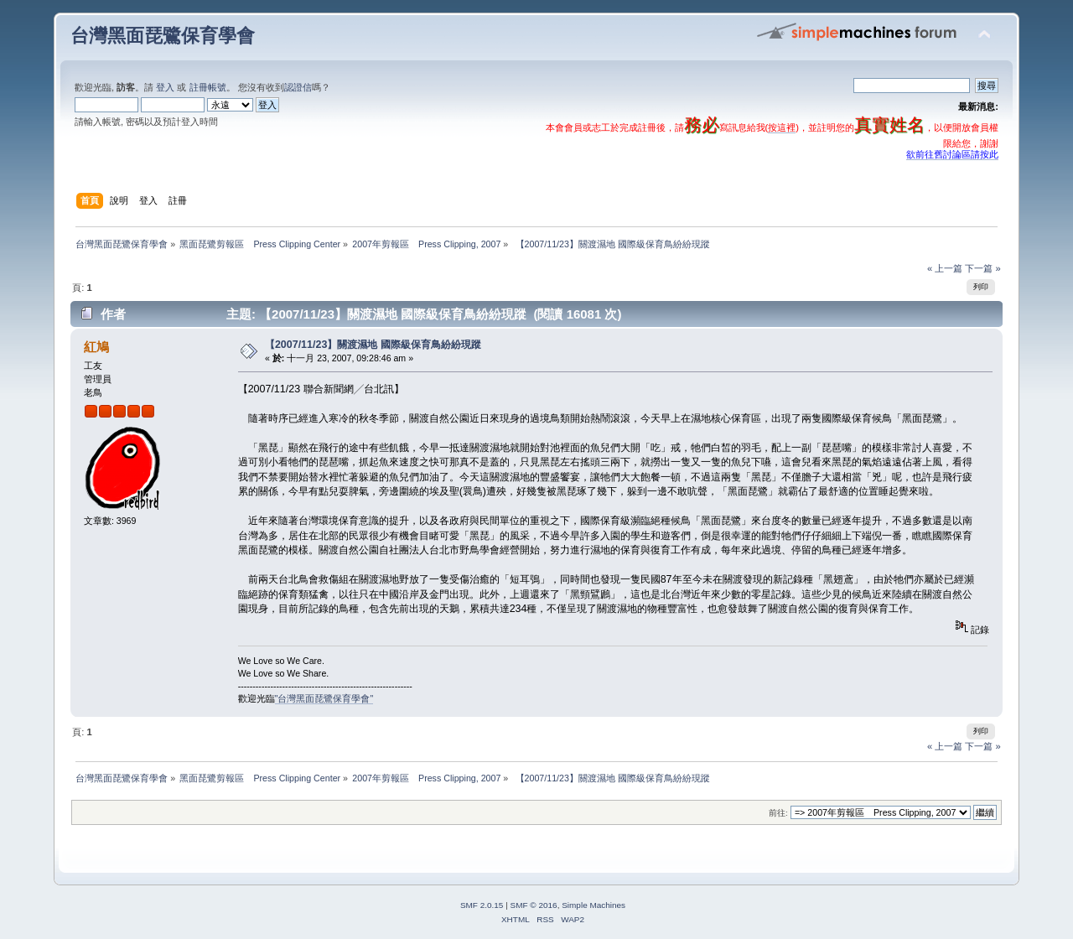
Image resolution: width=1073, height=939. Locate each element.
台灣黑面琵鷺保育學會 (162, 35)
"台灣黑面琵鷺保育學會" (324, 698)
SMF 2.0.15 (482, 905)
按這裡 (782, 127)
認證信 (298, 87)
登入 (165, 87)
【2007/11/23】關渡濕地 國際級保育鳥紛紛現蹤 (373, 344)
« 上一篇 (944, 268)
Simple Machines (593, 905)
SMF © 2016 (534, 905)
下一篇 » (982, 268)
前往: (778, 812)
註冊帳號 (207, 87)
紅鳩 (96, 347)
